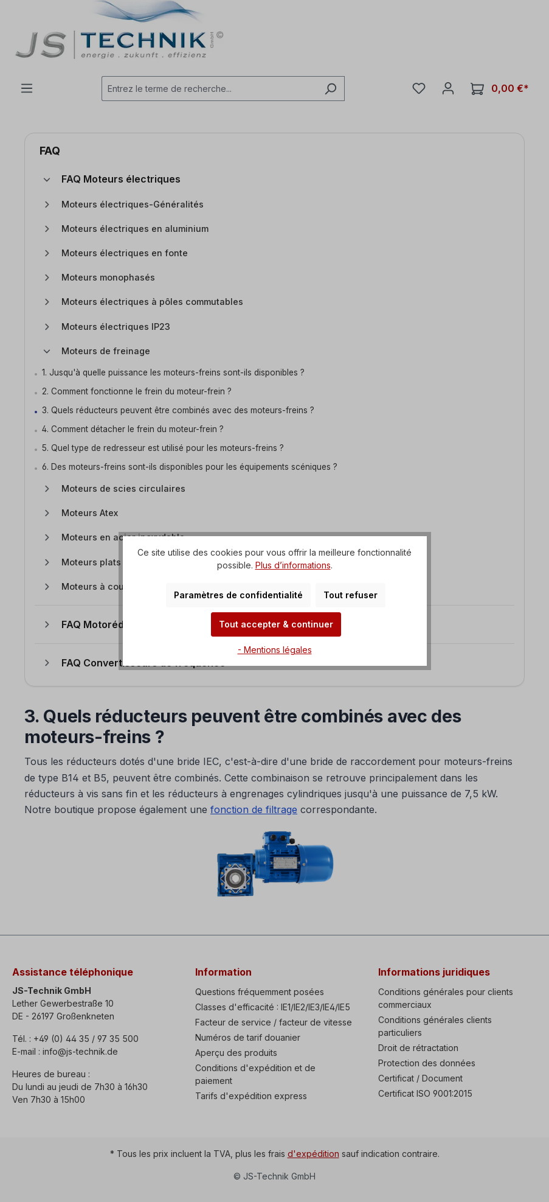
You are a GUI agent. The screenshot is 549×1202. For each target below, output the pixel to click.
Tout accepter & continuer (276, 624)
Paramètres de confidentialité (238, 595)
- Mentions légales (275, 650)
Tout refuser (350, 595)
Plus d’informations (293, 565)
